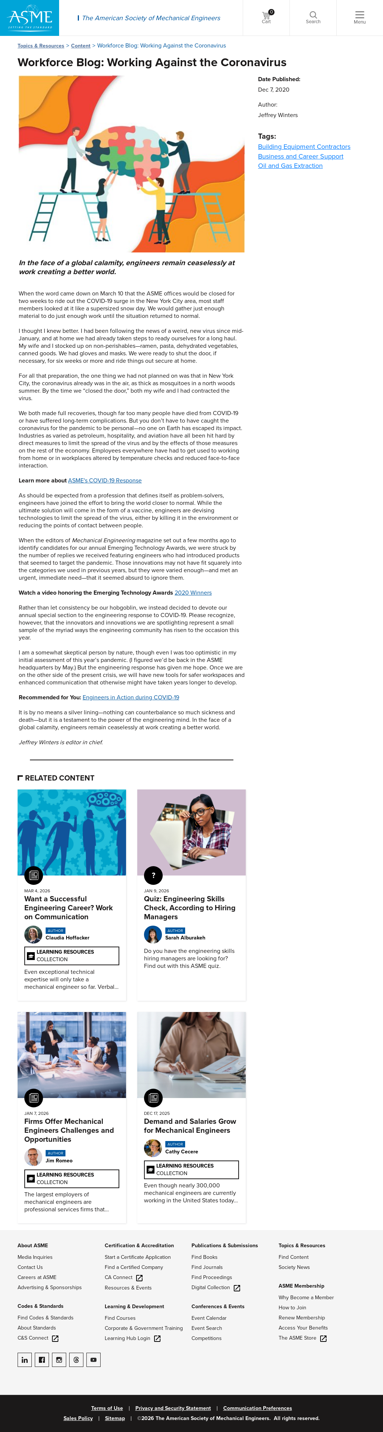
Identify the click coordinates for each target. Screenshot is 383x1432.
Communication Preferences (257, 1408)
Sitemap (115, 1418)
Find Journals (207, 1267)
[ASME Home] (29, 18)
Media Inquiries (35, 1257)
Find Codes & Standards (46, 1318)
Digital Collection (216, 1287)
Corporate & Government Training (144, 1328)
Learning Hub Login (132, 1338)
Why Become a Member (306, 1297)
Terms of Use (107, 1408)
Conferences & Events (218, 1306)
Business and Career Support (300, 156)
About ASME (33, 1245)
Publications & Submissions (225, 1245)
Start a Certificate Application (138, 1257)
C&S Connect (38, 1338)
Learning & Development (134, 1306)
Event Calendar (209, 1318)
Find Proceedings (212, 1277)
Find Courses (120, 1318)
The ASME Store (303, 1338)
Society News (294, 1267)
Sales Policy (78, 1418)
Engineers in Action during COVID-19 (131, 697)
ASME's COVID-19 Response (105, 480)
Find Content (294, 1257)
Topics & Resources (41, 46)
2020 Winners (193, 593)
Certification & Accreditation (139, 1245)
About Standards (37, 1328)
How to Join (292, 1307)
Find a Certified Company (134, 1267)
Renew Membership (302, 1318)
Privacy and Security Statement (173, 1408)
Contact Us (30, 1267)
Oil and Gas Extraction (290, 166)
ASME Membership (301, 1286)
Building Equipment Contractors (304, 146)
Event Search (207, 1328)
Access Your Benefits (303, 1328)
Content (81, 46)
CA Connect (124, 1277)
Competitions (207, 1338)
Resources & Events (128, 1288)
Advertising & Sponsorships (50, 1287)
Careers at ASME (37, 1277)
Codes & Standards (41, 1306)
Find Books (205, 1257)
